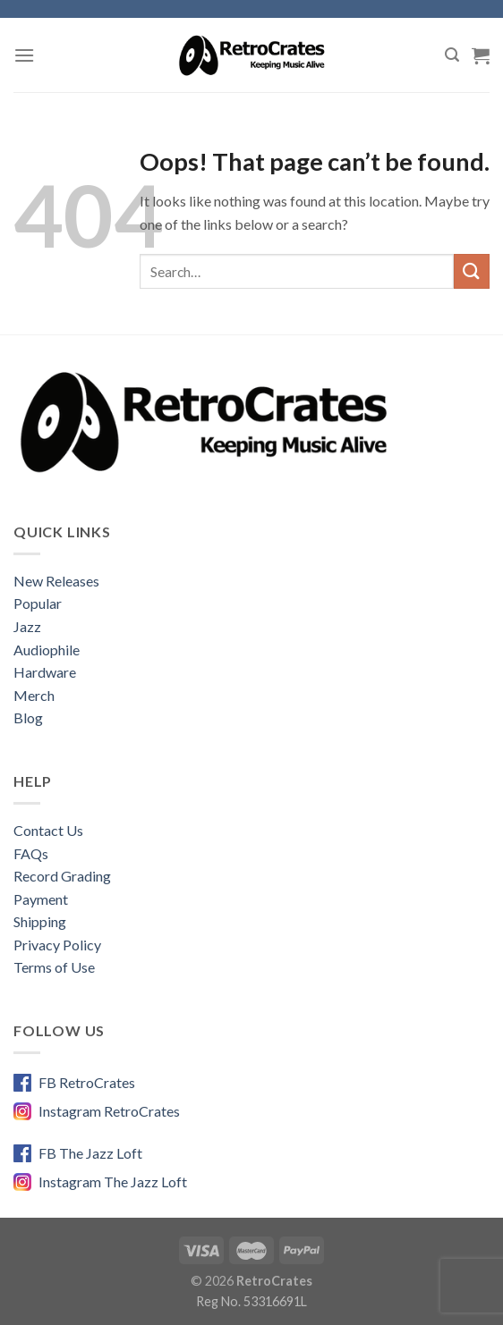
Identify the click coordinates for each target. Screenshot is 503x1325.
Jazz (27, 626)
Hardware (44, 671)
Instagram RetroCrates (109, 1110)
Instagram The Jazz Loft (112, 1181)
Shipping (39, 921)
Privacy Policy (57, 944)
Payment (40, 898)
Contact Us (48, 830)
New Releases (56, 580)
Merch (34, 695)
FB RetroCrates (86, 1082)
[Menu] (24, 55)
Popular (37, 603)
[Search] (452, 55)
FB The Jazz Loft (90, 1152)
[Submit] (472, 271)
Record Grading (62, 875)
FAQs (30, 853)
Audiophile (46, 649)
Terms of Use (54, 966)
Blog (28, 717)
